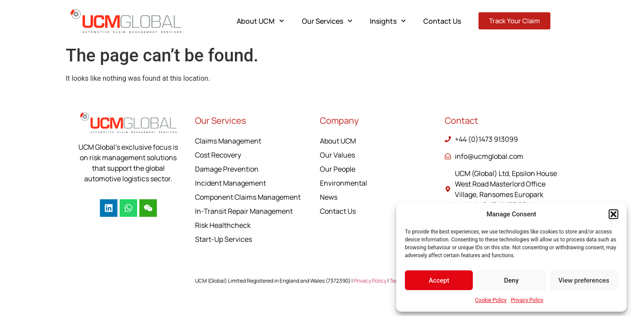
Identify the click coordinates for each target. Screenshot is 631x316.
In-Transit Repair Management (244, 211)
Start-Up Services (223, 239)
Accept (439, 280)
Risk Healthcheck (223, 225)
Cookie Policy (491, 300)
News (328, 197)
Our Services (327, 21)
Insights (388, 21)
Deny (511, 280)
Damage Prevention (227, 169)
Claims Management (228, 141)
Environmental (343, 183)
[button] (613, 214)
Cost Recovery (218, 155)
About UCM (260, 21)
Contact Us (442, 21)
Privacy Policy (527, 300)
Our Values (337, 155)
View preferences (583, 280)
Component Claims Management (248, 197)
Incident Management (230, 183)
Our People (337, 169)
